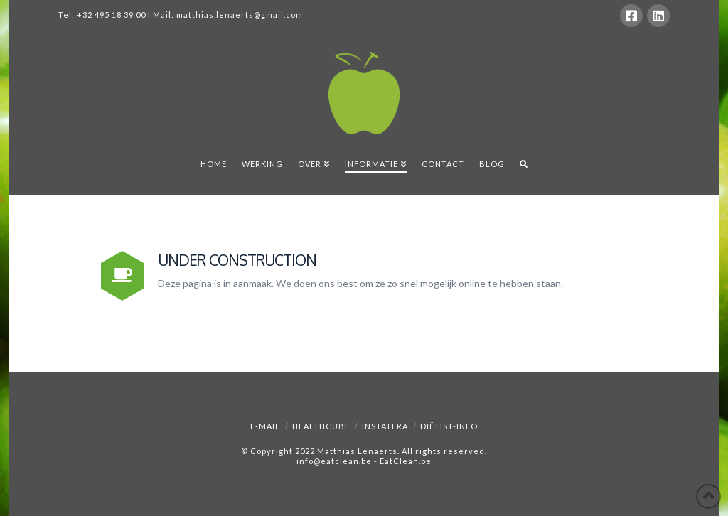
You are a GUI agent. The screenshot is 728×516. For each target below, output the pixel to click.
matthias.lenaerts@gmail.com (239, 14)
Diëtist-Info (449, 426)
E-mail (265, 426)
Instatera (385, 426)
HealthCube (321, 426)
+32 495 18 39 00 (111, 14)
